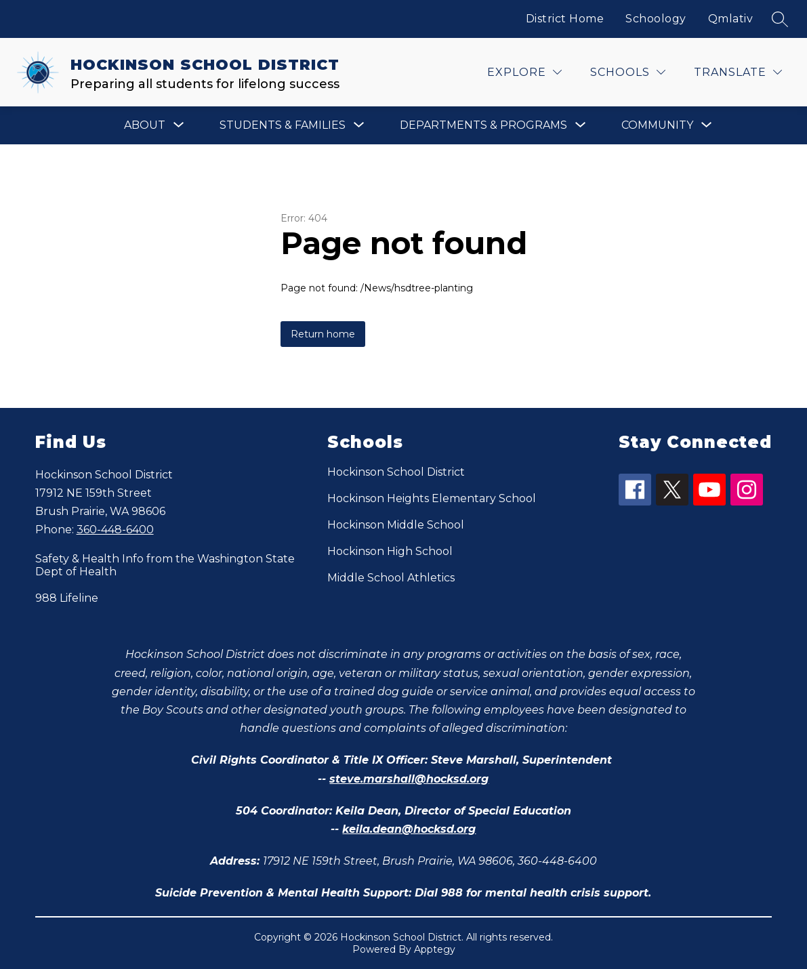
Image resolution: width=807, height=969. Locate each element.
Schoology (655, 18)
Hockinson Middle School (395, 524)
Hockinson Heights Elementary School (431, 498)
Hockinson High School (390, 551)
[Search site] (780, 19)
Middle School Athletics (391, 577)
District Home (565, 18)
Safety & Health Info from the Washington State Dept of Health (165, 565)
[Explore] (524, 72)
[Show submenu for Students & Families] (283, 125)
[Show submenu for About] (144, 125)
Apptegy (434, 949)
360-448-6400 (115, 529)
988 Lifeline (66, 598)
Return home (323, 334)
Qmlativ (730, 18)
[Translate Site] (737, 72)
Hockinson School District (396, 472)
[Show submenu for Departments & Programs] (483, 125)
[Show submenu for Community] (657, 125)
